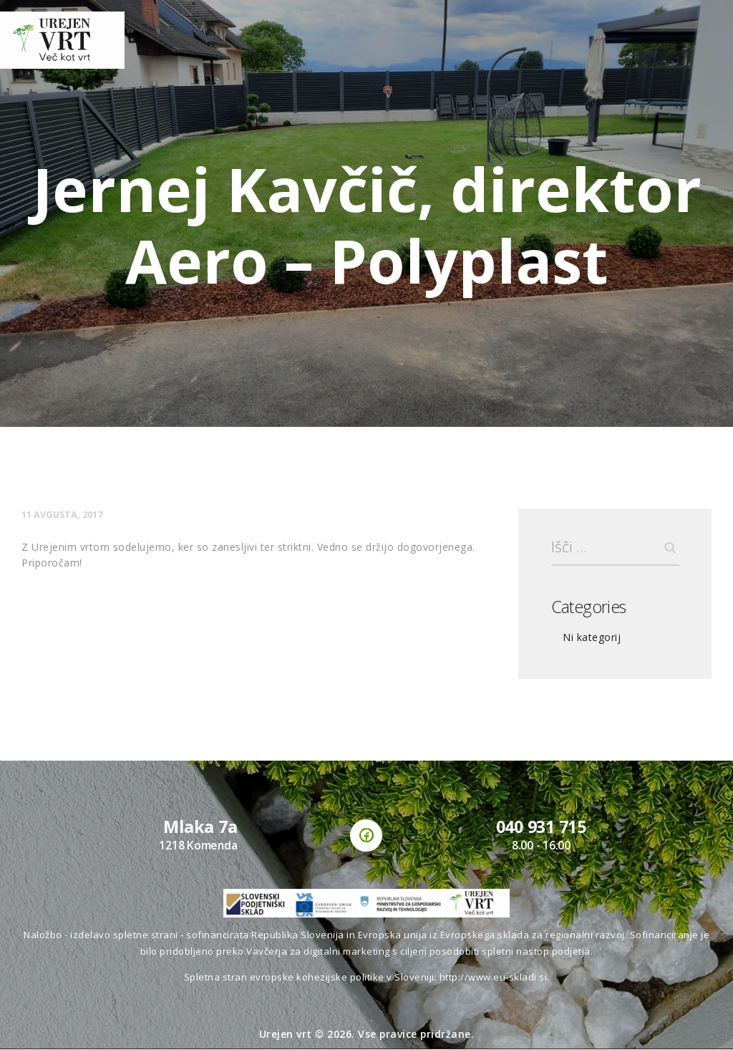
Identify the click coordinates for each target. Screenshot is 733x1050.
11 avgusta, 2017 (62, 514)
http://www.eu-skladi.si (494, 976)
